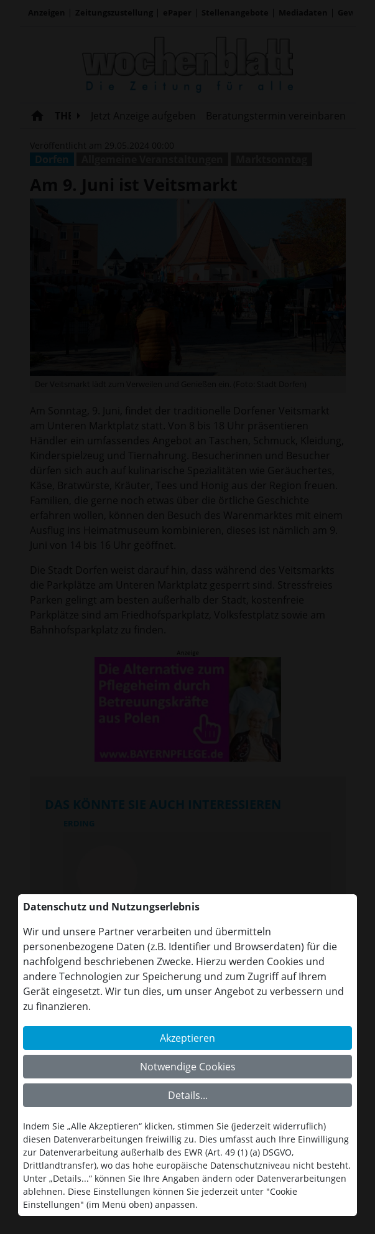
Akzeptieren (187, 1038)
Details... (188, 1095)
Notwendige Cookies (188, 1066)
